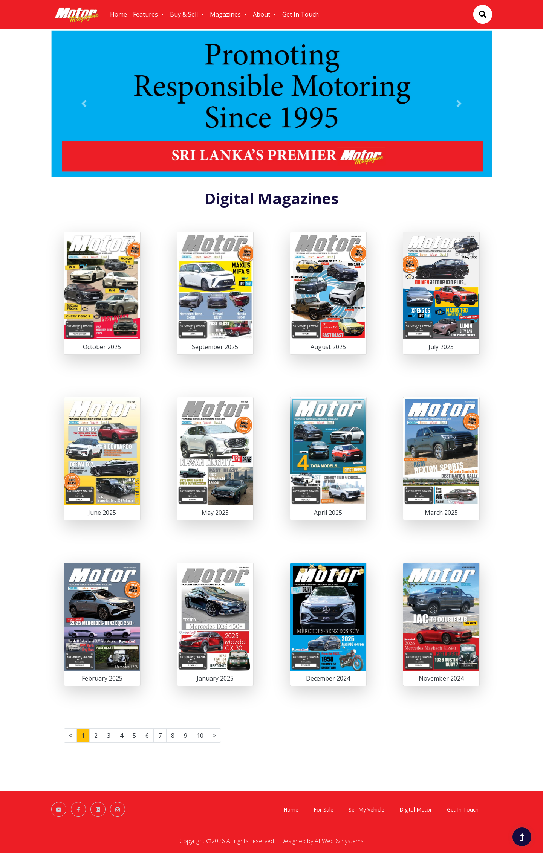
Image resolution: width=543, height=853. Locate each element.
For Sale (323, 809)
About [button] (262, 14)
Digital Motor (415, 809)
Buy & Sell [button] (184, 14)
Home (118, 14)
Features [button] (146, 14)
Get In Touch (300, 14)
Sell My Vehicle (366, 809)
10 (200, 735)
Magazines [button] (226, 14)
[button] (84, 103)
